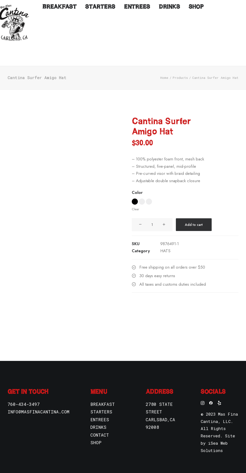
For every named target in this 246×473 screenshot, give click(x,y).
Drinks (169, 52)
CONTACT (99, 428)
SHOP (95, 435)
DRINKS (98, 420)
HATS (165, 243)
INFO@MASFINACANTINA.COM (38, 404)
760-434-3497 (24, 397)
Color (137, 185)
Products (180, 70)
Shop (196, 52)
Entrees (137, 52)
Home (164, 70)
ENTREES (99, 412)
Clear (135, 202)
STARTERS (101, 404)
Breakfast (59, 52)
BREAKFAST (102, 397)
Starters (100, 52)
